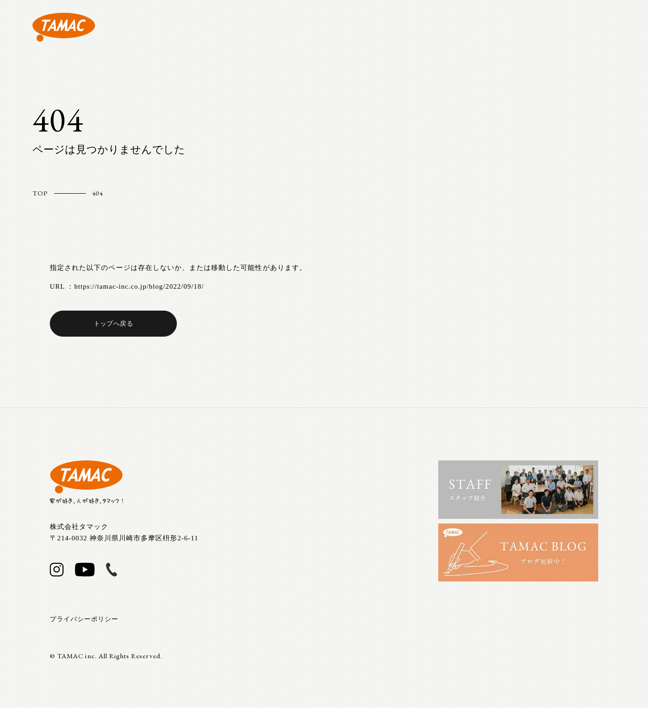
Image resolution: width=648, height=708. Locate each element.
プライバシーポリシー (86, 619)
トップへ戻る (113, 323)
